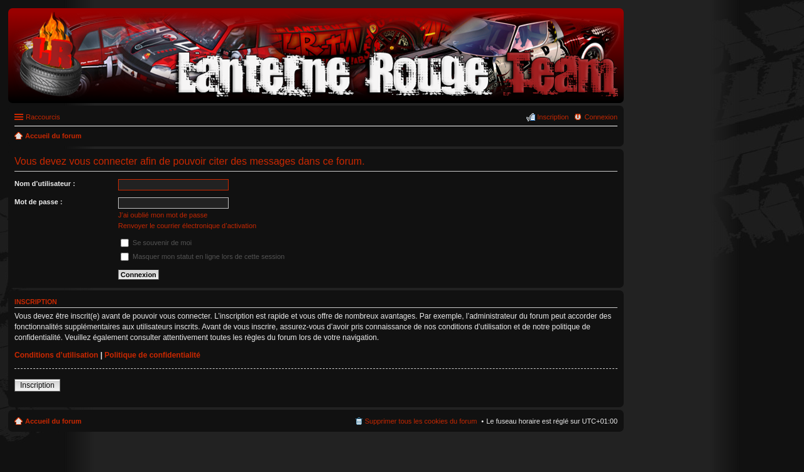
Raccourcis (43, 117)
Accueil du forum (53, 421)
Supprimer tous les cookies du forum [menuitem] (421, 421)
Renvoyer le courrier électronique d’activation (187, 225)
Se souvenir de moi (156, 242)
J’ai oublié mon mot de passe (162, 215)
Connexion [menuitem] (600, 117)
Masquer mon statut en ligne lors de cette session (203, 256)
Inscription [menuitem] (552, 117)
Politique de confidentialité (152, 355)
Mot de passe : (38, 202)
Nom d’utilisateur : (44, 183)
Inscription (37, 385)
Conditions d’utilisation (56, 355)
